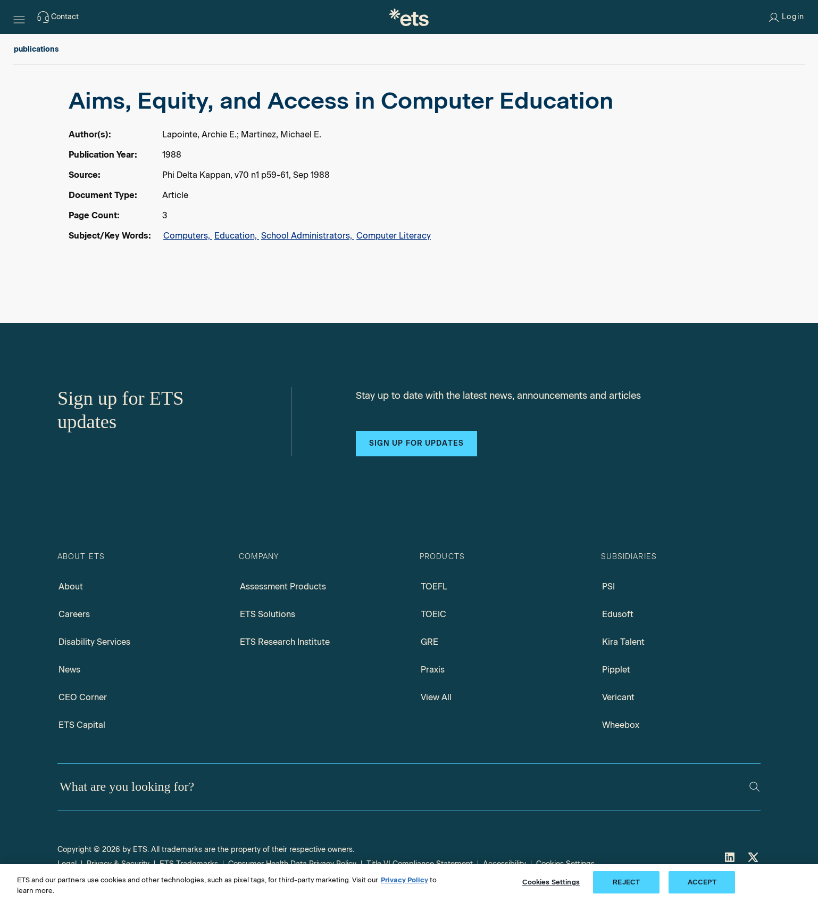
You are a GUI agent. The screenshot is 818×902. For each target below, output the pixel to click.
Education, (236, 236)
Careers (74, 614)
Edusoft (617, 614)
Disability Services (94, 642)
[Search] (754, 787)
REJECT (626, 882)
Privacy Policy (404, 880)
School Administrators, (307, 236)
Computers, (187, 236)
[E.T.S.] (409, 17)
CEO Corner (83, 697)
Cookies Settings (551, 882)
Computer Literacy (393, 236)
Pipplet (616, 670)
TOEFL (434, 586)
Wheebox (620, 725)
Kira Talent (623, 642)
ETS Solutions (267, 614)
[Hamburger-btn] (19, 17)
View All (436, 697)
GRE (429, 642)
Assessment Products (283, 586)
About (71, 586)
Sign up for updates (416, 443)
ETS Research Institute (285, 642)
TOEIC (433, 614)
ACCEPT (702, 882)
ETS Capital (82, 725)
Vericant (618, 697)
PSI (608, 586)
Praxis (433, 670)
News (69, 670)
